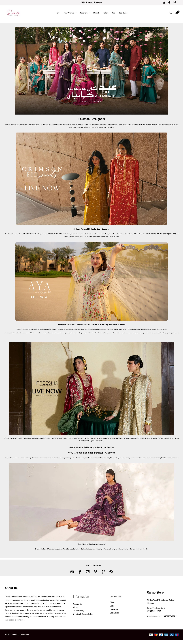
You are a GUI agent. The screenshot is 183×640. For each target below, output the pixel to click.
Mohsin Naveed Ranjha (87, 333)
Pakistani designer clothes (41, 234)
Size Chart (114, 613)
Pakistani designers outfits (118, 458)
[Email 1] (87, 572)
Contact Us (77, 604)
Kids (113, 13)
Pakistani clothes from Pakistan (28, 438)
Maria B (96, 13)
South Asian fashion (166, 124)
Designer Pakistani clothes (12, 458)
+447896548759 (171, 610)
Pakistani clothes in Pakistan (126, 549)
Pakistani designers (10, 124)
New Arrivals (70, 13)
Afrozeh (96, 234)
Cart (111, 606)
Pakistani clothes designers (61, 438)
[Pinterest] (174, 2)
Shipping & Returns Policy (83, 614)
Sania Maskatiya (68, 234)
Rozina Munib (117, 234)
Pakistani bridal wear (29, 333)
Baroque (132, 124)
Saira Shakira (134, 234)
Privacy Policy (78, 611)
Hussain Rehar (103, 234)
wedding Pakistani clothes (43, 333)
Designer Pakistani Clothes (84, 229)
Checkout (114, 609)
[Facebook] (169, 2)
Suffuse (127, 124)
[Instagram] (163, 2)
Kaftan (105, 13)
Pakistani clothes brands (35, 329)
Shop (112, 602)
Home (58, 13)
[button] (75, 13)
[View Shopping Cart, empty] (176, 13)
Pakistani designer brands (99, 124)
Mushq (111, 234)
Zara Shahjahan (78, 234)
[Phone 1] (103, 572)
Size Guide (123, 13)
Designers (85, 13)
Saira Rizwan (126, 234)
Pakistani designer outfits (74, 236)
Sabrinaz (159, 329)
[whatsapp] (111, 572)
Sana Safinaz (78, 333)
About (75, 607)
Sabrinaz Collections (13, 234)
